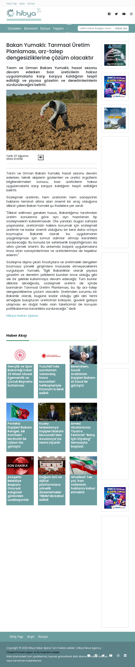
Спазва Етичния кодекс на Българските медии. (33, 652)
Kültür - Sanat (71, 28)
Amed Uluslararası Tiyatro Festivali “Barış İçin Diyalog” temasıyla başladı (83, 435)
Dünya (45, 28)
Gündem (14, 28)
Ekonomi (30, 28)
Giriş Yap (11, 3)
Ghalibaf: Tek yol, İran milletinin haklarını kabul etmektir (83, 484)
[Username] (96, 28)
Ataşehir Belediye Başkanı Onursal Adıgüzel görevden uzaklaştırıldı (18, 488)
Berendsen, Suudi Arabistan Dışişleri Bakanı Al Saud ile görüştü (83, 376)
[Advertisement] (115, 192)
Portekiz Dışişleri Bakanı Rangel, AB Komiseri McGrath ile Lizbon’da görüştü (20, 435)
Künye (31, 3)
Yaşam (58, 28)
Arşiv (22, 3)
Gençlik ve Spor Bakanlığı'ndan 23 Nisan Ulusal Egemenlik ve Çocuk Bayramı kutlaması (20, 376)
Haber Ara (121, 28)
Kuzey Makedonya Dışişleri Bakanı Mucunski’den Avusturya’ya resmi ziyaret (51, 433)
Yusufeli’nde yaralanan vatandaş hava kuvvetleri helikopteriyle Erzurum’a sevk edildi (51, 379)
